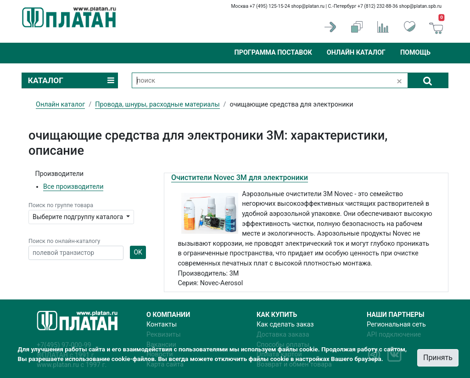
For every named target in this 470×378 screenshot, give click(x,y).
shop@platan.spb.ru (420, 6)
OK (138, 252)
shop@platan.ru (308, 6)
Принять (438, 357)
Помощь (415, 52)
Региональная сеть (396, 324)
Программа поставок (273, 52)
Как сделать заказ (285, 324)
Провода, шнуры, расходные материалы (157, 104)
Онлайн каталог (356, 52)
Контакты (161, 324)
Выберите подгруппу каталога (79, 216)
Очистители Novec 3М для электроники (239, 177)
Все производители (73, 187)
